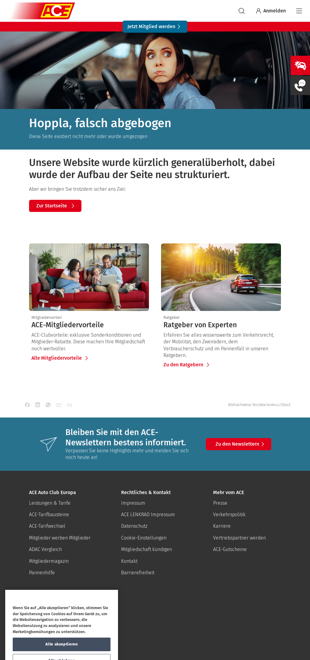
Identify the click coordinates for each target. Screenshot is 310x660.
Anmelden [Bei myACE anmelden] (270, 11)
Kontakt (129, 561)
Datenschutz (134, 526)
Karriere (222, 526)
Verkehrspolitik (229, 514)
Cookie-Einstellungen (144, 538)
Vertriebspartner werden (239, 538)
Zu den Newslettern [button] (241, 444)
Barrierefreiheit (137, 573)
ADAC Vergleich (45, 549)
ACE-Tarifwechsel (47, 526)
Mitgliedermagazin (49, 561)
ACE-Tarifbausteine (49, 514)
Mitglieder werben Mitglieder (60, 538)
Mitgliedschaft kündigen (146, 549)
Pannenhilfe (42, 573)
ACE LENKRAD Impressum (148, 514)
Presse (220, 503)
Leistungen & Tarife (50, 503)
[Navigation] (299, 11)
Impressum (133, 503)
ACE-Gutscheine (230, 549)
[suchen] (241, 11)
